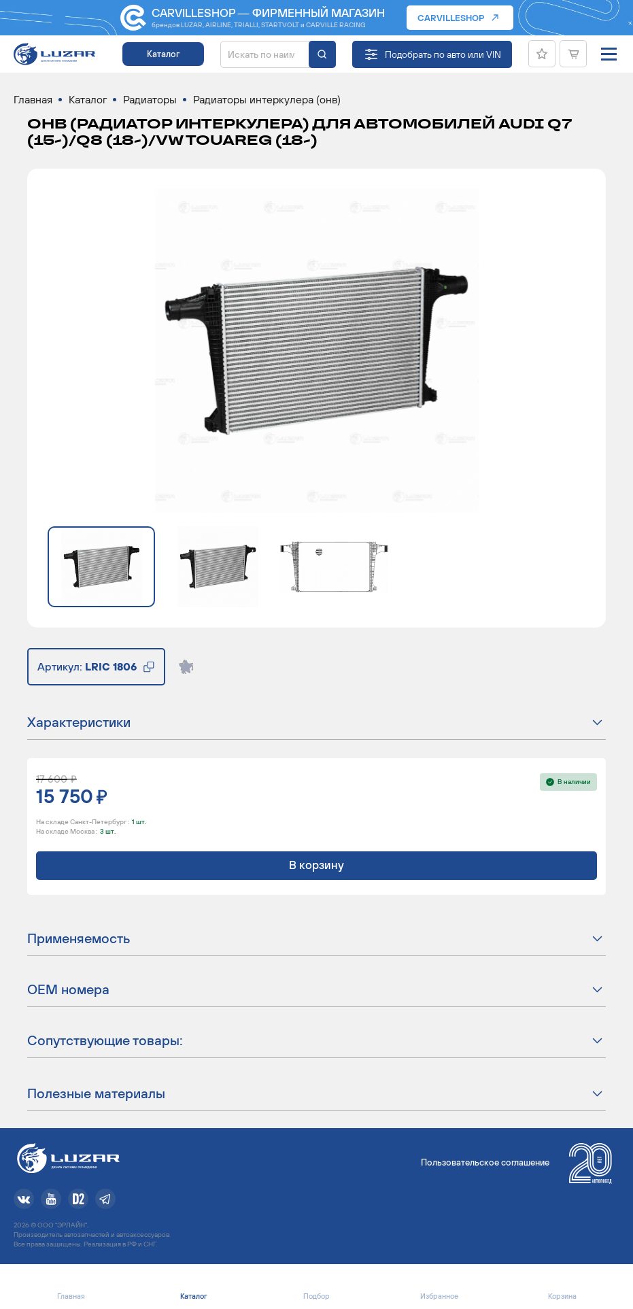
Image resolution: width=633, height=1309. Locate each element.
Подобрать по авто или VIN (443, 54)
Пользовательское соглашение (485, 1162)
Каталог (163, 54)
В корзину (316, 865)
